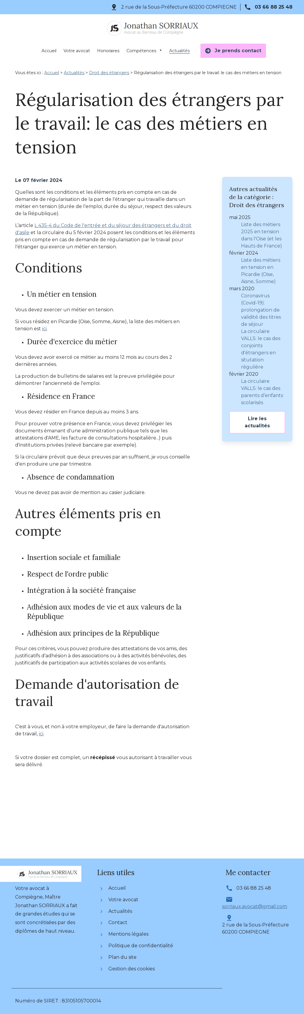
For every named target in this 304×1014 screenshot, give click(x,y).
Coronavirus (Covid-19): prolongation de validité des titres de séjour (261, 309)
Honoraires (108, 50)
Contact (114, 922)
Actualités (179, 50)
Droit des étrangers (109, 72)
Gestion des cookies (128, 969)
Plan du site (119, 957)
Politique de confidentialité (137, 945)
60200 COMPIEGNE (179, 7)
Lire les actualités (257, 421)
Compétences (141, 50)
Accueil (49, 50)
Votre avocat (77, 50)
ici (44, 328)
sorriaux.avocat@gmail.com (254, 906)
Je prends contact (233, 50)
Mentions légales (124, 934)
